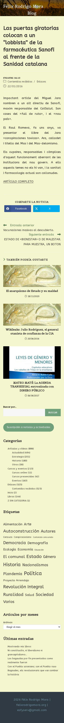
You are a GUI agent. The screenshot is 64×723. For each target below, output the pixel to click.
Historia (16, 460)
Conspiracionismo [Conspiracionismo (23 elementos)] (22, 537)
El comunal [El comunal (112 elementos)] (14, 556)
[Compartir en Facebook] (17, 208)
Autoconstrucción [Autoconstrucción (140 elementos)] (21, 531)
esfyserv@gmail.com (32, 710)
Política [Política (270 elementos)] (33, 573)
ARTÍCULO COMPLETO (18, 181)
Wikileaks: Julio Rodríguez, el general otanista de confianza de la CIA (32, 331)
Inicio (10, 492)
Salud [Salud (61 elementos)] (29, 595)
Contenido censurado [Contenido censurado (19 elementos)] (43, 537)
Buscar (52, 412)
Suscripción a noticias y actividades (28, 427)
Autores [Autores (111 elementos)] (48, 531)
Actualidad (18, 452)
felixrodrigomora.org (31, 705)
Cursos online (19, 472)
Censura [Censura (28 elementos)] (7, 537)
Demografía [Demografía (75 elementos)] (37, 543)
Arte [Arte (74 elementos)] (27, 524)
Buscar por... (10, 407)
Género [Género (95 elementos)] (49, 557)
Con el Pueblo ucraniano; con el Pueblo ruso (32, 666)
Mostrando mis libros (19, 646)
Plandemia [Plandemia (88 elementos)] (12, 574)
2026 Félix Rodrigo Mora (31, 699)
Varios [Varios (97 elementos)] (8, 602)
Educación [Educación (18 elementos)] (39, 550)
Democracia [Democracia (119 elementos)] (14, 542)
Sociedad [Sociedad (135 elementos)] (45, 594)
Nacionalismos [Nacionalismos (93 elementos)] (35, 565)
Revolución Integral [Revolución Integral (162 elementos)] (23, 586)
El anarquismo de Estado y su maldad (32, 291)
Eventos (16, 480)
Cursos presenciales (23, 476)
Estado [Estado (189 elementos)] (34, 556)
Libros (11, 496)
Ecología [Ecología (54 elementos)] (9, 549)
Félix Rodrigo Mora (23, 6)
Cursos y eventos (17, 468)
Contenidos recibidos (20, 81)
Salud (17, 78)
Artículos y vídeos (18, 448)
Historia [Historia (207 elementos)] (12, 564)
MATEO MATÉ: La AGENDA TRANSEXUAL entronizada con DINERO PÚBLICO (32, 386)
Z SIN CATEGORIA (17, 500)
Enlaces (41, 81)
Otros (15, 464)
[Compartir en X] (46, 208)
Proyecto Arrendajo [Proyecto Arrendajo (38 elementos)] (16, 580)
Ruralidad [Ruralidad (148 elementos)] (13, 594)
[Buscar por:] (58, 19)
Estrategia (18, 456)
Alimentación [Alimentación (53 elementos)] (12, 524)
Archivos (8, 622)
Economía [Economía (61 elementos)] (25, 549)
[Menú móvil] (51, 19)
